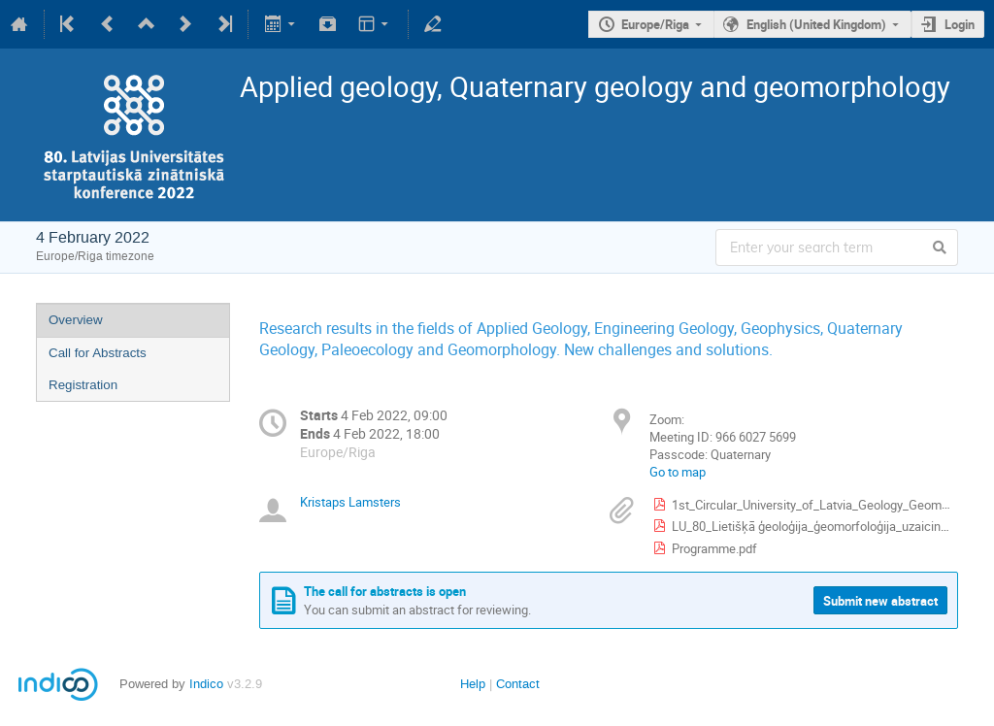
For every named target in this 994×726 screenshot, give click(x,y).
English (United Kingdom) (816, 24)
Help (472, 684)
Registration (83, 385)
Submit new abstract (880, 601)
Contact (518, 684)
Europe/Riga (655, 24)
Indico (206, 684)
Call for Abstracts (98, 353)
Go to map (677, 471)
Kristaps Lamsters (350, 502)
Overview (76, 320)
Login (959, 24)
